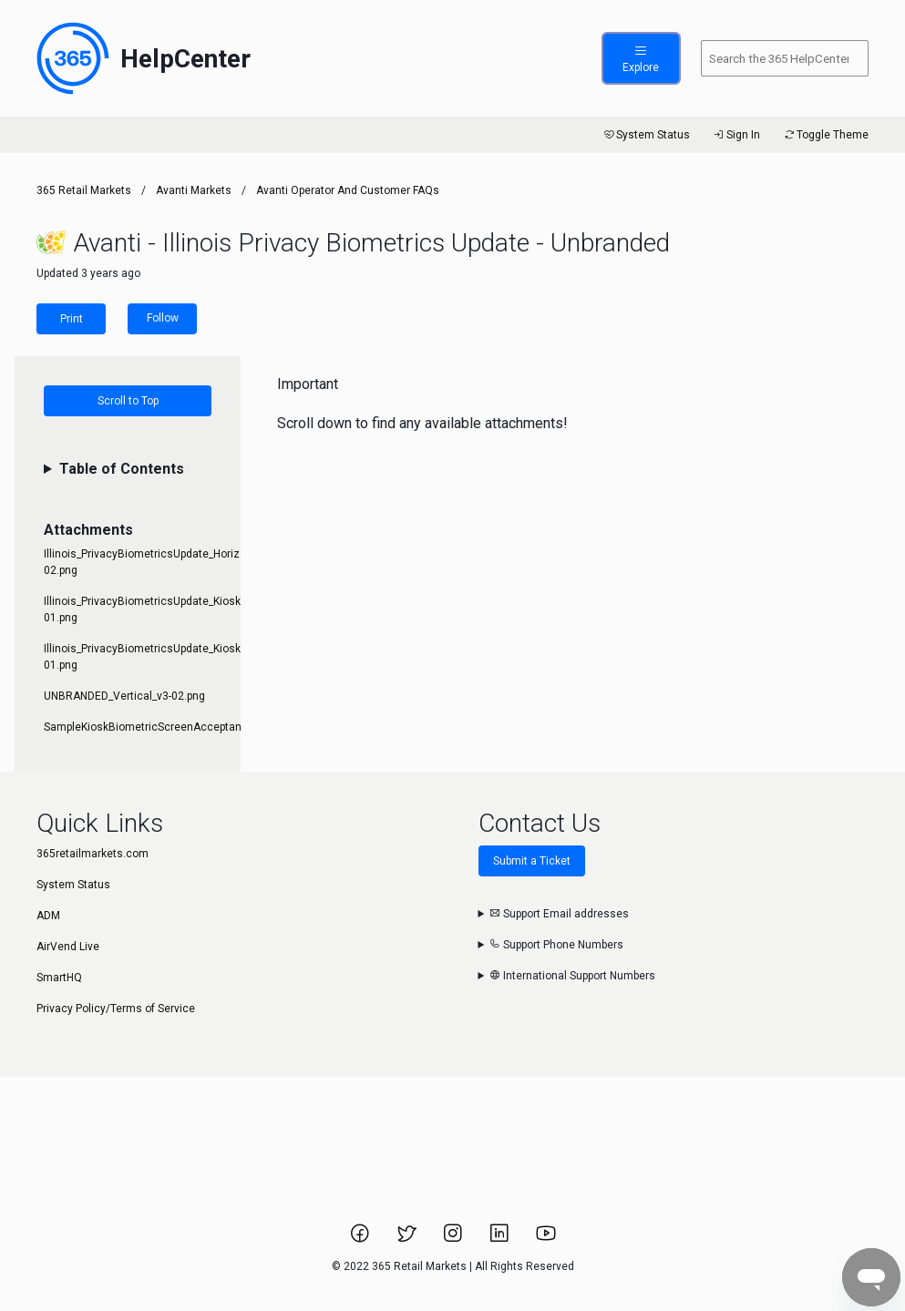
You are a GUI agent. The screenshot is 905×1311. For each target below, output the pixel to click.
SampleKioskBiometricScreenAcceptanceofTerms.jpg (179, 727)
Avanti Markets (193, 190)
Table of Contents (121, 468)
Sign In (736, 134)
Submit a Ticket (532, 861)
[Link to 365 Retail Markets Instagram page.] (454, 1239)
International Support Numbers (572, 975)
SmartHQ (59, 977)
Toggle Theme (825, 134)
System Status (646, 134)
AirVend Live (67, 946)
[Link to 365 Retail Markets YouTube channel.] (546, 1239)
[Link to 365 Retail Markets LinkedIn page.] (501, 1239)
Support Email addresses (559, 913)
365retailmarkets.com (92, 853)
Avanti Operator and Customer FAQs (347, 190)
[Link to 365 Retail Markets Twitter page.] (408, 1239)
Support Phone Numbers (556, 944)
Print (71, 318)
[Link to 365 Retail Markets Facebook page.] (361, 1239)
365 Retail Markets (83, 190)
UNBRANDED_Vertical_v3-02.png (124, 696)
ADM (48, 915)
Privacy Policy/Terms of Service (115, 1008)
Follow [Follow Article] (163, 318)
